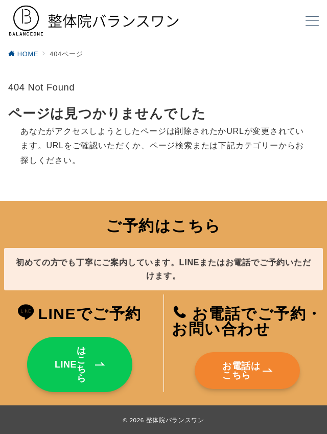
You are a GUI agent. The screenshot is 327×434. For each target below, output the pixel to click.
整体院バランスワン (175, 420)
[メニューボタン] (312, 22)
